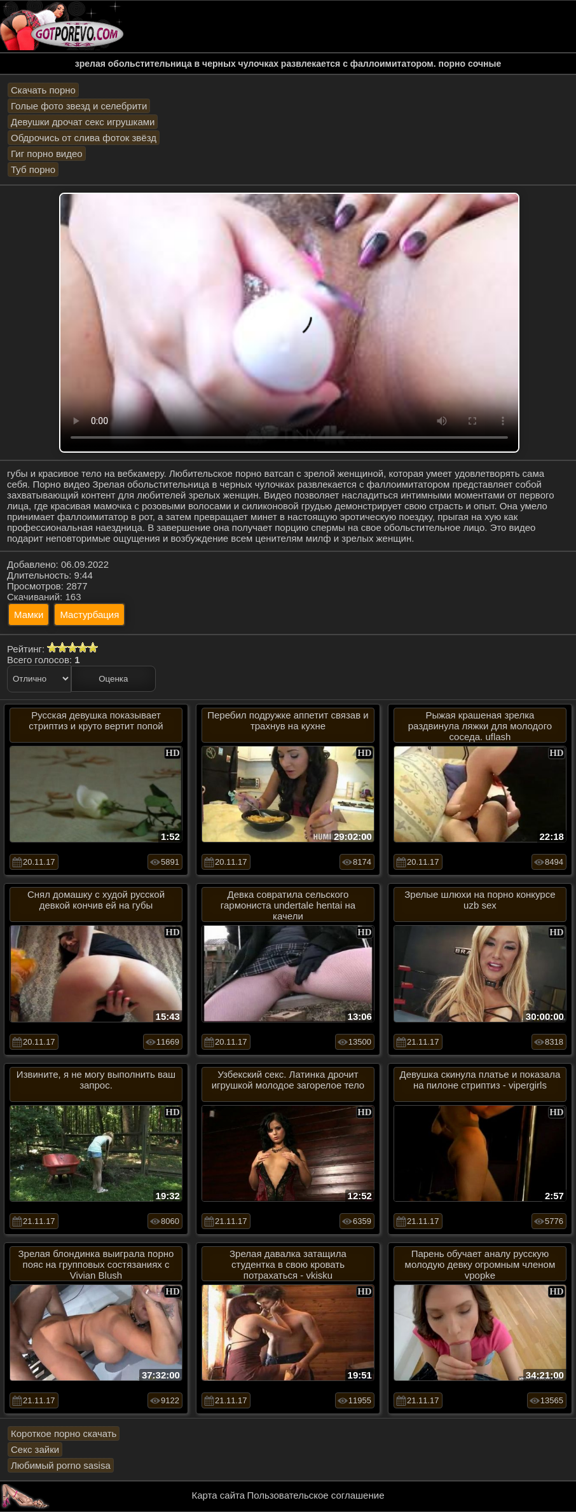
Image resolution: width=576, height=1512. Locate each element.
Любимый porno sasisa (61, 1465)
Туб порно (33, 169)
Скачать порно (43, 90)
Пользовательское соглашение (315, 1495)
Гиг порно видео (47, 153)
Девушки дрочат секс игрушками (82, 121)
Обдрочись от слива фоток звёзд (83, 137)
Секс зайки (35, 1449)
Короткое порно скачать (63, 1433)
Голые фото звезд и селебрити (79, 105)
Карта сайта (218, 1495)
